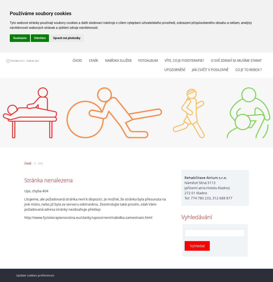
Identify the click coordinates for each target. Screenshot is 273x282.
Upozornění (174, 69)
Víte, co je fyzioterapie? (184, 60)
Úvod (77, 60)
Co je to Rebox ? (248, 69)
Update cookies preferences (35, 275)
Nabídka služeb (118, 60)
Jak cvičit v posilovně (210, 69)
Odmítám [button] (40, 38)
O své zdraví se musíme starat (236, 60)
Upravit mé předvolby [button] (66, 38)
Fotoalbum (148, 60)
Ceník (93, 60)
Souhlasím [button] (20, 38)
